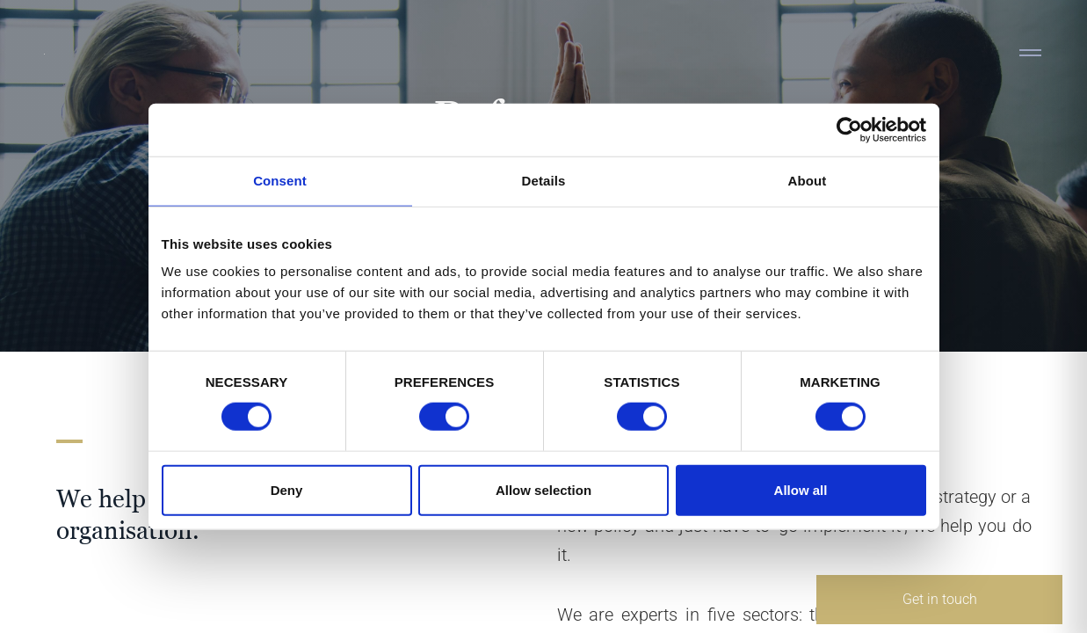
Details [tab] (544, 180)
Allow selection (543, 489)
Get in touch (939, 599)
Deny (287, 489)
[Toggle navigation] (1030, 53)
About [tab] (807, 180)
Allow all (801, 489)
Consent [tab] (280, 180)
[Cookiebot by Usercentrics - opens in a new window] (849, 130)
